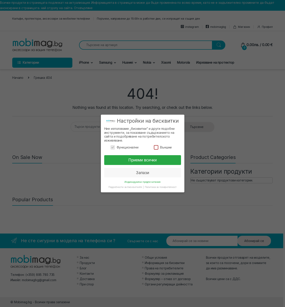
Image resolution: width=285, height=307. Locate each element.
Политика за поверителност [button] (161, 187)
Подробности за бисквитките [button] (125, 187)
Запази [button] (142, 172)
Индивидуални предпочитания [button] (142, 182)
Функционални (124, 147)
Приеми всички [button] (142, 160)
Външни (163, 147)
